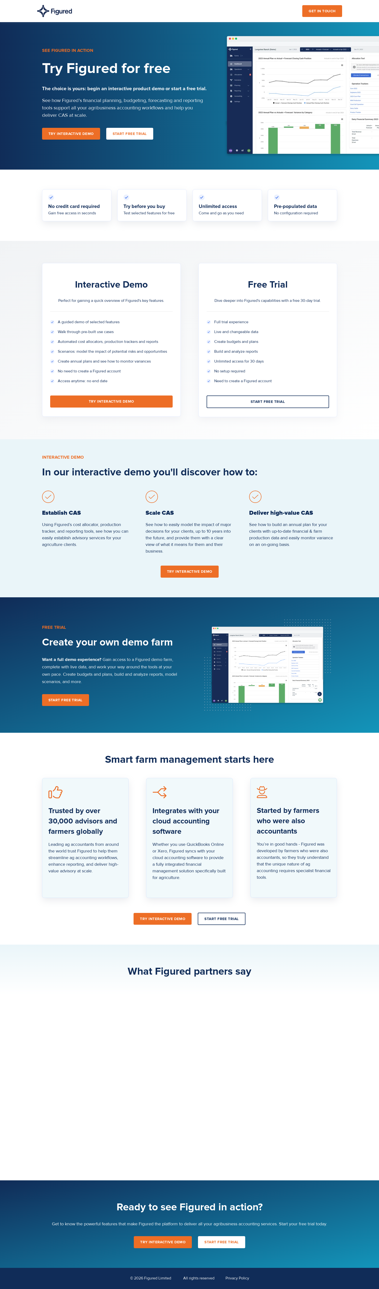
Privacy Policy (237, 1278)
